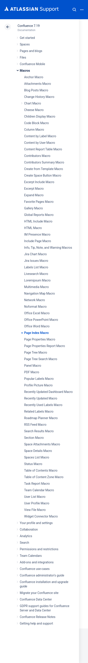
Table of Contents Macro (40, 470)
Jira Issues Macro (36, 260)
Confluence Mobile (32, 64)
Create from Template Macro (43, 169)
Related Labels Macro (38, 411)
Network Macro (34, 300)
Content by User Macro (39, 142)
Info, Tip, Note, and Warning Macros (48, 247)
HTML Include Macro (38, 221)
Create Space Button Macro (42, 175)
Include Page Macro (37, 241)
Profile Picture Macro (38, 385)
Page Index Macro (36, 333)
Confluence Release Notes (37, 617)
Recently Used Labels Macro (43, 405)
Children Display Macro (39, 116)
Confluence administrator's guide (42, 575)
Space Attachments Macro (42, 444)
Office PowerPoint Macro (41, 319)
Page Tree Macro (35, 352)
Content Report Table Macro (43, 149)
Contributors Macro (37, 156)
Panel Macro (32, 365)
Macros (25, 70)
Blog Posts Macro (36, 90)
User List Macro (34, 496)
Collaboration (29, 529)
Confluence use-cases (35, 569)
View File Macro (35, 510)
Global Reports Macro (39, 215)
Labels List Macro (36, 267)
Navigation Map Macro (39, 293)
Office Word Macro (37, 326)
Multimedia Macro (36, 287)
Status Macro (33, 464)
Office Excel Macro (37, 313)
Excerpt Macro (34, 188)
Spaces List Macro (36, 457)
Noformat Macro (35, 306)
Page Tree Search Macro (40, 359)
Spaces (25, 44)
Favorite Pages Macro (39, 201)
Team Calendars (31, 555)
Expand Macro (33, 195)
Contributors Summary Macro (44, 162)
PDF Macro (31, 372)
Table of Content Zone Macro (43, 477)
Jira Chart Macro (35, 254)
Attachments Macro (37, 83)
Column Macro (34, 129)
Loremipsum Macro (37, 280)
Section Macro (34, 437)
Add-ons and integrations (37, 562)
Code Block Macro (36, 123)
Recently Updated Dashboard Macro (48, 392)
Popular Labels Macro (39, 378)
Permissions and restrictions (39, 549)
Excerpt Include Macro (39, 182)
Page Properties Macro (39, 339)
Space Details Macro (38, 451)
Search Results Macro (39, 431)
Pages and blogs (31, 51)
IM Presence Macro (37, 234)
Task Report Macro (37, 483)
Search (74, 9)
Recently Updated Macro (40, 398)
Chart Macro (32, 103)
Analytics (26, 536)
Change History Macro (39, 97)
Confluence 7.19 (29, 26)
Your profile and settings (36, 523)
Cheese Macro (34, 110)
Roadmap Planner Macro (41, 418)
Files (23, 57)
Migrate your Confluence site (39, 593)
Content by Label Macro (40, 136)
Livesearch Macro (36, 274)
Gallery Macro (33, 208)
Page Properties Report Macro (44, 346)
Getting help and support (36, 623)
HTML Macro (33, 228)
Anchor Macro (33, 77)
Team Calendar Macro (39, 490)
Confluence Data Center (36, 599)
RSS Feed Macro (35, 424)
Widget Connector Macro (41, 516)
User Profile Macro (36, 503)
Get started (27, 38)
